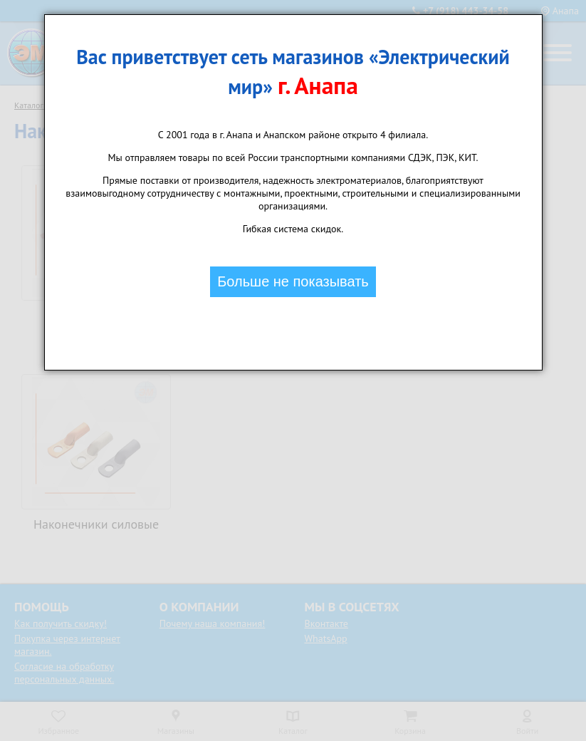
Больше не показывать (293, 281)
